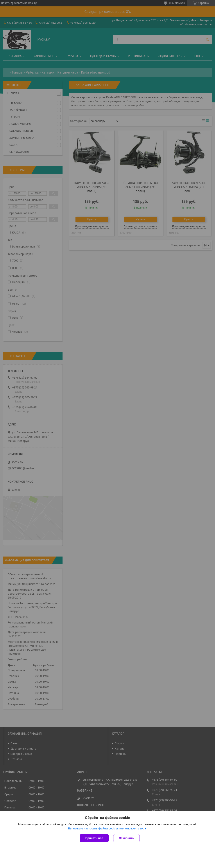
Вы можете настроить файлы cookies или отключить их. (106, 828)
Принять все (94, 838)
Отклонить (126, 838)
